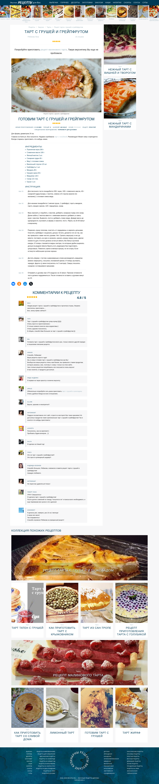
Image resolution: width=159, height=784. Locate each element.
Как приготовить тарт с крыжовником (62, 631)
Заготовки (87, 2)
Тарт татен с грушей (27, 627)
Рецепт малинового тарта (78, 675)
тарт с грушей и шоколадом (72, 391)
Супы (145, 2)
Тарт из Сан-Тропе (97, 627)
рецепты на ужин (133, 768)
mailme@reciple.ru (79, 780)
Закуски (99, 2)
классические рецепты (135, 751)
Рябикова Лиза (33, 37)
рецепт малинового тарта (54, 49)
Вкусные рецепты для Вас (25, 2)
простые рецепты (133, 756)
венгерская (108, 763)
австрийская (108, 771)
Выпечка (53, 2)
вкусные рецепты (133, 759)
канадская (107, 756)
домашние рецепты (134, 761)
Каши (108, 2)
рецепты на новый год (47, 761)
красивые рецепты (133, 754)
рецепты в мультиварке (47, 763)
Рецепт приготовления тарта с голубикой (131, 631)
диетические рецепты (47, 756)
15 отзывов (79, 37)
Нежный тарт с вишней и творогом (120, 71)
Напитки (117, 2)
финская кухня (132, 771)
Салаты (127, 2)
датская (106, 751)
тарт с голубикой (61, 137)
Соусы (137, 2)
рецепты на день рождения (45, 768)
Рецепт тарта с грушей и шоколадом (78, 570)
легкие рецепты (132, 763)
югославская (108, 768)
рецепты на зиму (49, 771)
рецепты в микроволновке (46, 751)
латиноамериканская (111, 759)
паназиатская (109, 766)
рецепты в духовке (48, 773)
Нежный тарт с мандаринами (120, 125)
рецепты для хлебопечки (46, 754)
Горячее (64, 2)
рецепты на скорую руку (46, 766)
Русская (77, 127)
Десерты (75, 2)
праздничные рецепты (135, 766)
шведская (107, 761)
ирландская (108, 754)
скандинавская (109, 773)
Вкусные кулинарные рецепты (79, 760)
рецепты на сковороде (47, 759)
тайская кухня (132, 773)
